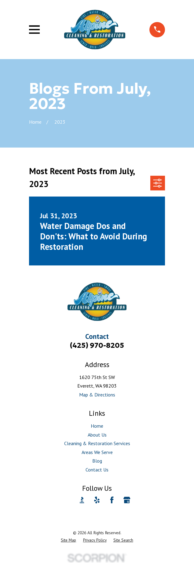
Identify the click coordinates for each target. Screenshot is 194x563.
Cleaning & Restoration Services (97, 443)
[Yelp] (96, 500)
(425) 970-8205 (97, 345)
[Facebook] (111, 500)
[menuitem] (68, 540)
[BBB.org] (82, 500)
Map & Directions (97, 395)
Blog (97, 461)
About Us (97, 435)
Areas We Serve (97, 452)
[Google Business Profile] (126, 500)
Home (97, 426)
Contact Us (97, 470)
